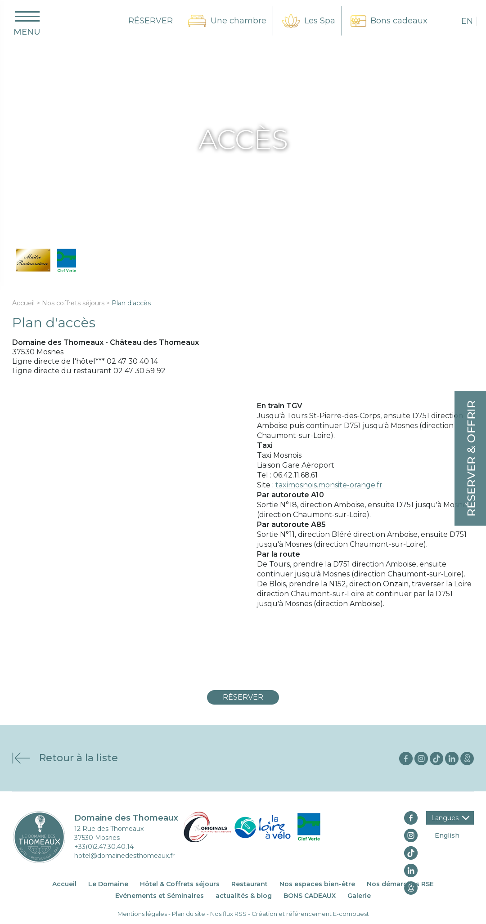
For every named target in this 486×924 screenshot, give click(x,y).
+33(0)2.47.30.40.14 (104, 847)
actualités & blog (244, 896)
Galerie (359, 896)
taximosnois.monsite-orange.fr (328, 485)
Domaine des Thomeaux (126, 818)
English (447, 835)
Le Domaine (108, 884)
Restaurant (249, 884)
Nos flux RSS (228, 913)
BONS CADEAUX (310, 896)
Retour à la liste (78, 758)
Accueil (23, 303)
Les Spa (319, 21)
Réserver (243, 697)
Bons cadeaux (399, 21)
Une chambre (238, 21)
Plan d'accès (131, 303)
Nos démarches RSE (400, 884)
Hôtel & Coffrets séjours (180, 884)
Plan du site (188, 913)
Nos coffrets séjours (73, 303)
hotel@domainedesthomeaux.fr (124, 856)
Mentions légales (142, 913)
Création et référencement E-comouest (310, 913)
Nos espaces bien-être (317, 884)
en (467, 21)
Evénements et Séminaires (159, 896)
